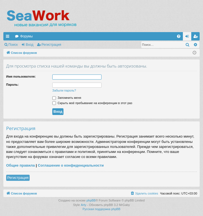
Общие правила (20, 165)
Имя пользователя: (21, 76)
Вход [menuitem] (188, 37)
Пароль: (12, 84)
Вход (29, 45)
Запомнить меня (66, 97)
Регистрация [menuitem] (196, 37)
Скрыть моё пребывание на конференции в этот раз (92, 103)
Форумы (26, 36)
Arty (83, 205)
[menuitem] (178, 36)
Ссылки (9, 37)
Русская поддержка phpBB (101, 209)
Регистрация (51, 45)
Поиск (13, 45)
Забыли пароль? (64, 90)
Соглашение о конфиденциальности (71, 165)
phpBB (91, 200)
